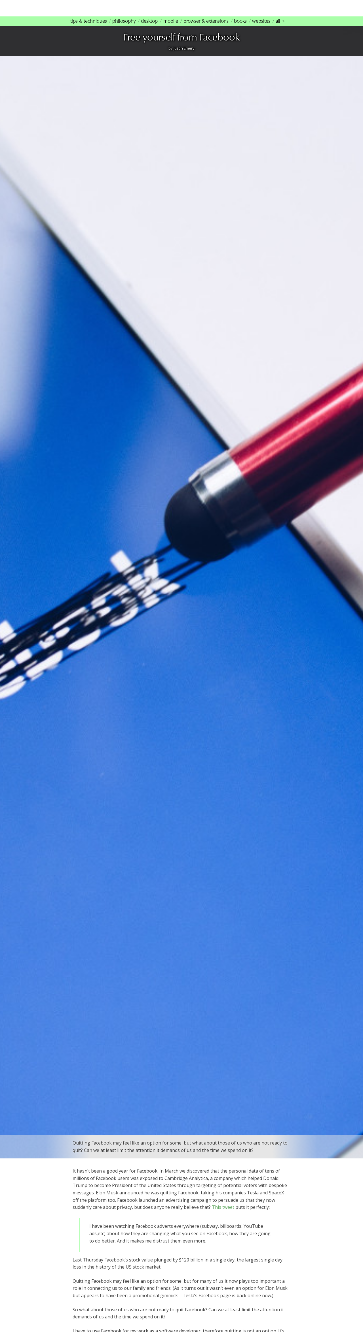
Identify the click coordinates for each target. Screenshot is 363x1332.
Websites (261, 28)
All (278, 28)
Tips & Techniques (88, 28)
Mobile (170, 28)
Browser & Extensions (206, 28)
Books (240, 28)
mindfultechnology (110, 11)
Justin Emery (184, 55)
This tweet (223, 1214)
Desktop (149, 28)
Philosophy (124, 28)
